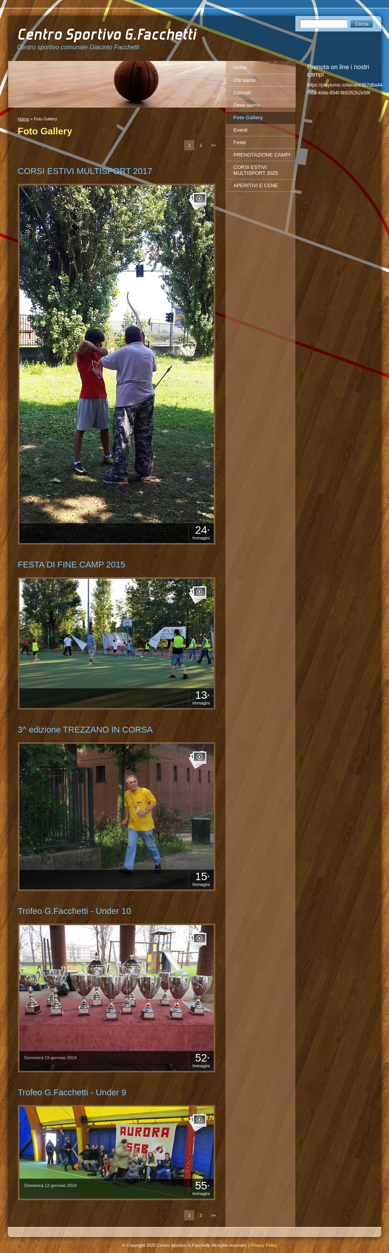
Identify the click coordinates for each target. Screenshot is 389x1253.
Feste (240, 142)
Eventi (241, 130)
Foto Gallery (248, 117)
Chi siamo (245, 80)
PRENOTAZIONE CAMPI (262, 155)
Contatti (242, 93)
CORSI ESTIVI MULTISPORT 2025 (256, 170)
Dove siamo (247, 105)
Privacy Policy (264, 1245)
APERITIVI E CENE (256, 185)
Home (23, 119)
